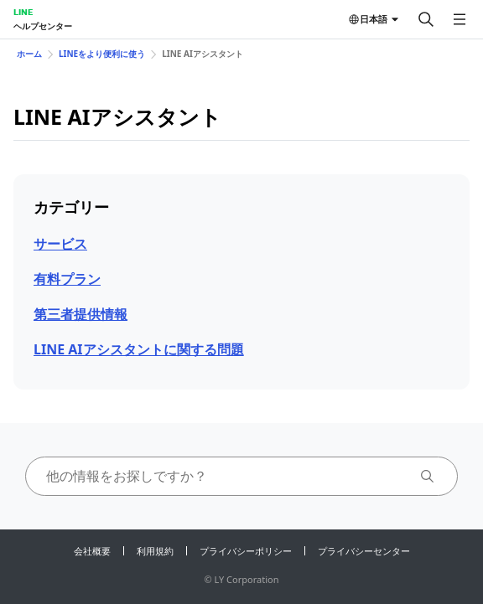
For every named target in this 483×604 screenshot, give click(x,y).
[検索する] (426, 19)
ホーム (29, 53)
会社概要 (92, 551)
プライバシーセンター (364, 551)
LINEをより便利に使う (102, 53)
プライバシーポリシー (246, 551)
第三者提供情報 (80, 314)
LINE (23, 12)
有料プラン (67, 279)
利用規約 (155, 551)
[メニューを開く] (459, 19)
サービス (60, 244)
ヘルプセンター (42, 26)
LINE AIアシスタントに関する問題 (139, 349)
